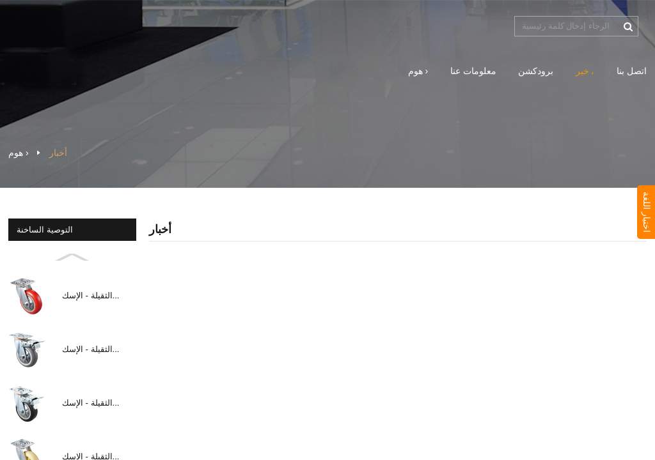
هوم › (418, 71)
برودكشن (535, 71)
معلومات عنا (473, 71)
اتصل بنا (632, 71)
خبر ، (585, 71)
